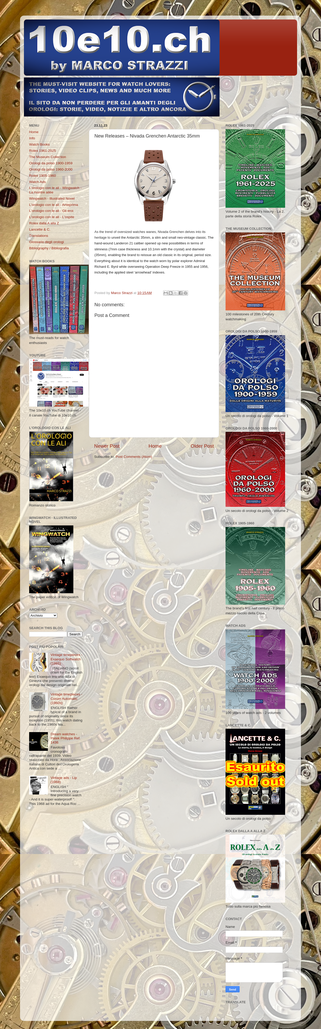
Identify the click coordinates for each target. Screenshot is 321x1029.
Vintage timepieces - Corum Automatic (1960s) (66, 698)
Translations (38, 236)
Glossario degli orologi (46, 242)
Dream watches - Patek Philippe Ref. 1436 (65, 738)
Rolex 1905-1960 (42, 176)
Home (155, 446)
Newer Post (107, 446)
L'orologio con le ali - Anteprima (53, 205)
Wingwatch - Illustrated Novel (52, 198)
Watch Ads (37, 182)
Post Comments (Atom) (134, 457)
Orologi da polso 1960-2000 (51, 169)
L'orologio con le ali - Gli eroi (51, 211)
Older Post (202, 446)
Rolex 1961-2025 (42, 151)
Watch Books (39, 144)
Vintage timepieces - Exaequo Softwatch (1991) (66, 659)
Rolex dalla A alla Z (44, 223)
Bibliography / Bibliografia (49, 248)
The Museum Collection (47, 157)
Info (32, 138)
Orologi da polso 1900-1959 (51, 163)
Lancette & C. (39, 229)
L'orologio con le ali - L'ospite (51, 217)
